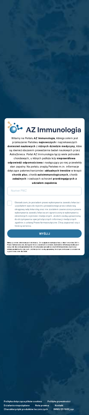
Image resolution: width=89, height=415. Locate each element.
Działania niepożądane (17, 405)
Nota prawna (42, 405)
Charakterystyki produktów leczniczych (26, 409)
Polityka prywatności (58, 401)
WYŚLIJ (44, 233)
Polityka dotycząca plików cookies (23, 401)
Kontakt (59, 405)
